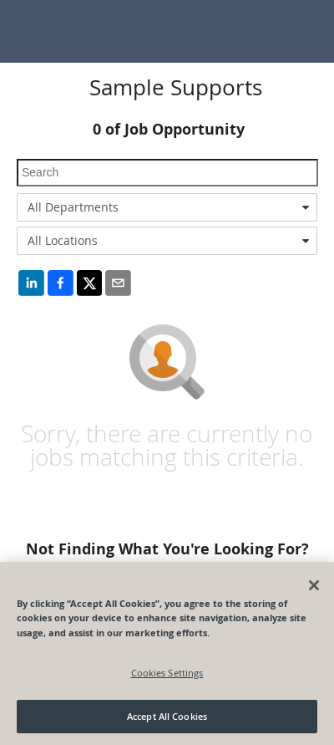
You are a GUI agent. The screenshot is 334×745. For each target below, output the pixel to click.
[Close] (314, 585)
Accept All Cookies (167, 716)
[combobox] (167, 207)
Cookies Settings (167, 672)
